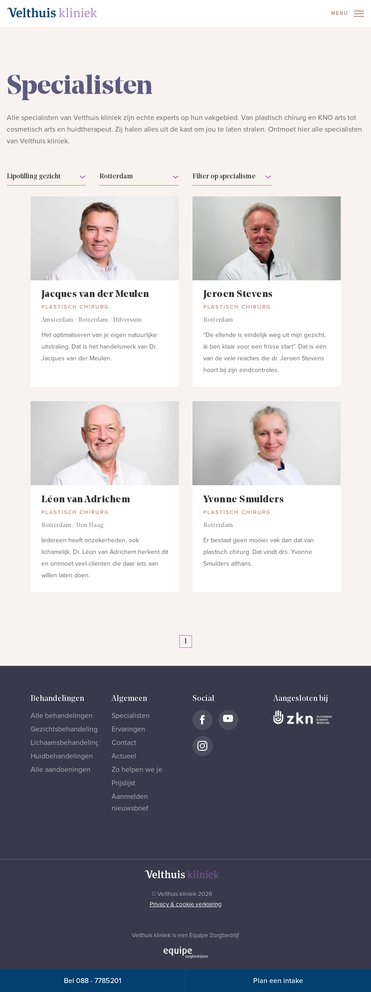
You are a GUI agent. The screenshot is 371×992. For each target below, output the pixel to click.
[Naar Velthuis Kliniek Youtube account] (228, 720)
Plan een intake (278, 980)
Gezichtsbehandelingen (68, 729)
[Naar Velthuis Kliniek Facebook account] (202, 720)
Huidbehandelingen (62, 756)
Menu (347, 13)
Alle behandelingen (62, 715)
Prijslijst (123, 783)
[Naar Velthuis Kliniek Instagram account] (202, 746)
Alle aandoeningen (60, 769)
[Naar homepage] (52, 13)
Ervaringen (128, 729)
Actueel (124, 756)
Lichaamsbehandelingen (69, 742)
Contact (124, 742)
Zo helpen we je (137, 769)
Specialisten (131, 715)
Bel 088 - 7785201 (92, 980)
